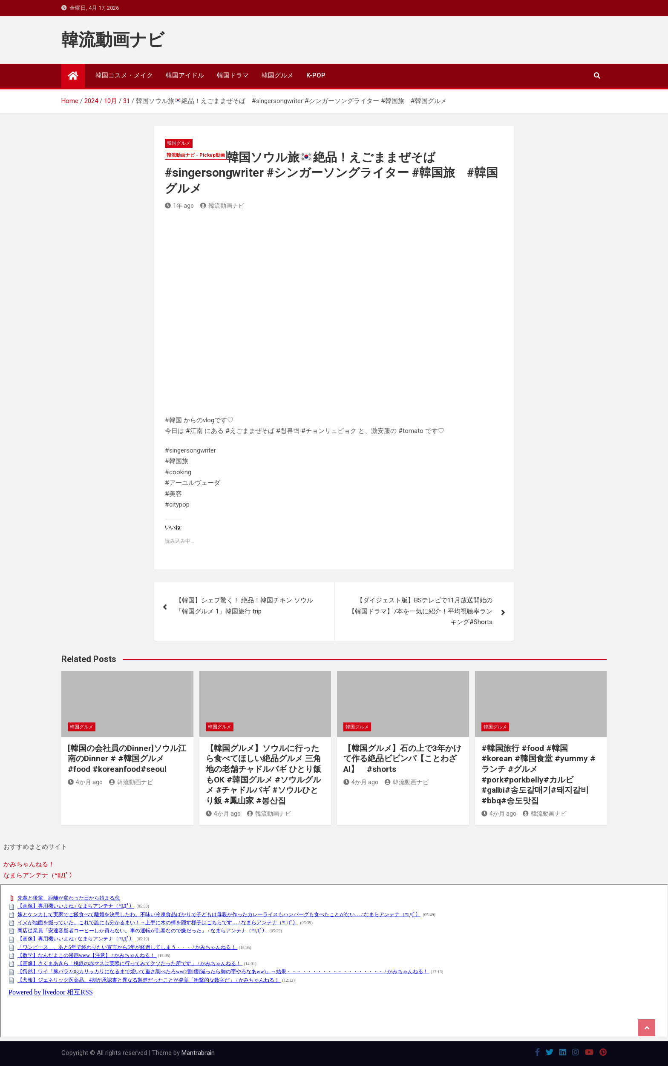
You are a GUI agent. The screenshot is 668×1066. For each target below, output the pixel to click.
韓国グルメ (278, 75)
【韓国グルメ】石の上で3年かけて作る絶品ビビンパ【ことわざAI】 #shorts (402, 758)
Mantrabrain (198, 1053)
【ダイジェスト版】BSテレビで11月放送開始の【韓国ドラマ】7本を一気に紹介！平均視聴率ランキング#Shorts (420, 611)
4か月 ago (85, 782)
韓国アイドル (185, 75)
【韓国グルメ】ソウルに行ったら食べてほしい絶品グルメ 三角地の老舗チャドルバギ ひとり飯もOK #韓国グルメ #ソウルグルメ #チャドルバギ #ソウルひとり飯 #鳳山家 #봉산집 (263, 774)
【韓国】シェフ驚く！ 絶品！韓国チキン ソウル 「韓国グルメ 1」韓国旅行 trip (244, 605)
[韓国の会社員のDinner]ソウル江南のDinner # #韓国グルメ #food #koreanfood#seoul (127, 758)
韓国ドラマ (233, 75)
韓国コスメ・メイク (124, 75)
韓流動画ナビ (112, 40)
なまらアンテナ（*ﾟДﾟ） (39, 875)
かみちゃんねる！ (29, 864)
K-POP (315, 75)
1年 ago (179, 205)
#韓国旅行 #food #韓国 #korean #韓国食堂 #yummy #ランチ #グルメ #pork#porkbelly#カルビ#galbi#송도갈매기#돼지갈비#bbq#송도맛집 (538, 774)
